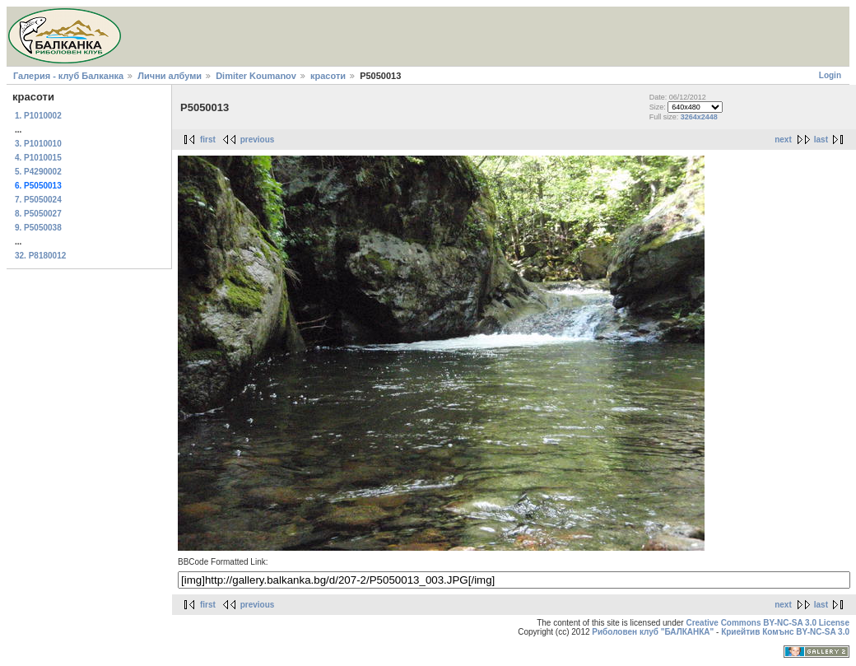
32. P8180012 (40, 255)
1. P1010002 (38, 115)
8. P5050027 (38, 213)
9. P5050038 (38, 227)
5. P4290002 (38, 171)
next (783, 139)
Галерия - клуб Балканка (68, 76)
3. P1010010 (38, 143)
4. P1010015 (38, 157)
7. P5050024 (38, 199)
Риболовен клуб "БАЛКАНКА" (653, 631)
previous (257, 139)
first (208, 139)
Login (830, 75)
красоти (328, 76)
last (821, 139)
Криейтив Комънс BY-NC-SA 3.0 (785, 631)
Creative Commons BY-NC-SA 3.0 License (767, 622)
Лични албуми (169, 76)
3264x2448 (699, 117)
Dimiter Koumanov (256, 76)
